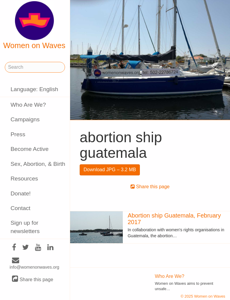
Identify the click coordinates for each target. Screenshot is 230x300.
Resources (24, 178)
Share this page (32, 279)
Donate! (20, 193)
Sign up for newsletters (25, 227)
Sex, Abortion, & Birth (37, 164)
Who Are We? (28, 105)
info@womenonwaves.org (34, 264)
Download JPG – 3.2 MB (110, 169)
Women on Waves (34, 25)
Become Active (29, 149)
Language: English (34, 89)
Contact (20, 208)
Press (17, 134)
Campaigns (25, 119)
